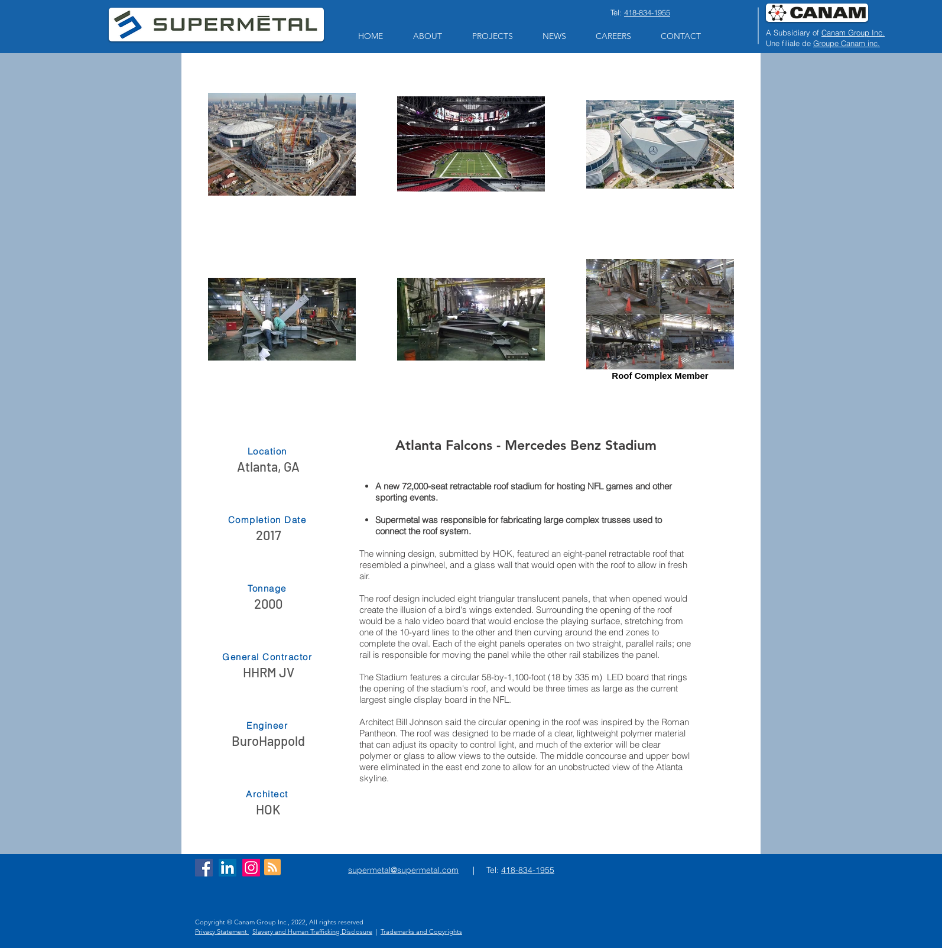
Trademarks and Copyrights (421, 931)
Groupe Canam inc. (846, 43)
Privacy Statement (222, 931)
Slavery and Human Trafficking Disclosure (312, 931)
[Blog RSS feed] (272, 867)
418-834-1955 (647, 12)
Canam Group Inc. (853, 32)
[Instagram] (251, 867)
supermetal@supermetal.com (403, 870)
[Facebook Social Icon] (204, 867)
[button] (427, 36)
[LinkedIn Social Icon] (227, 867)
